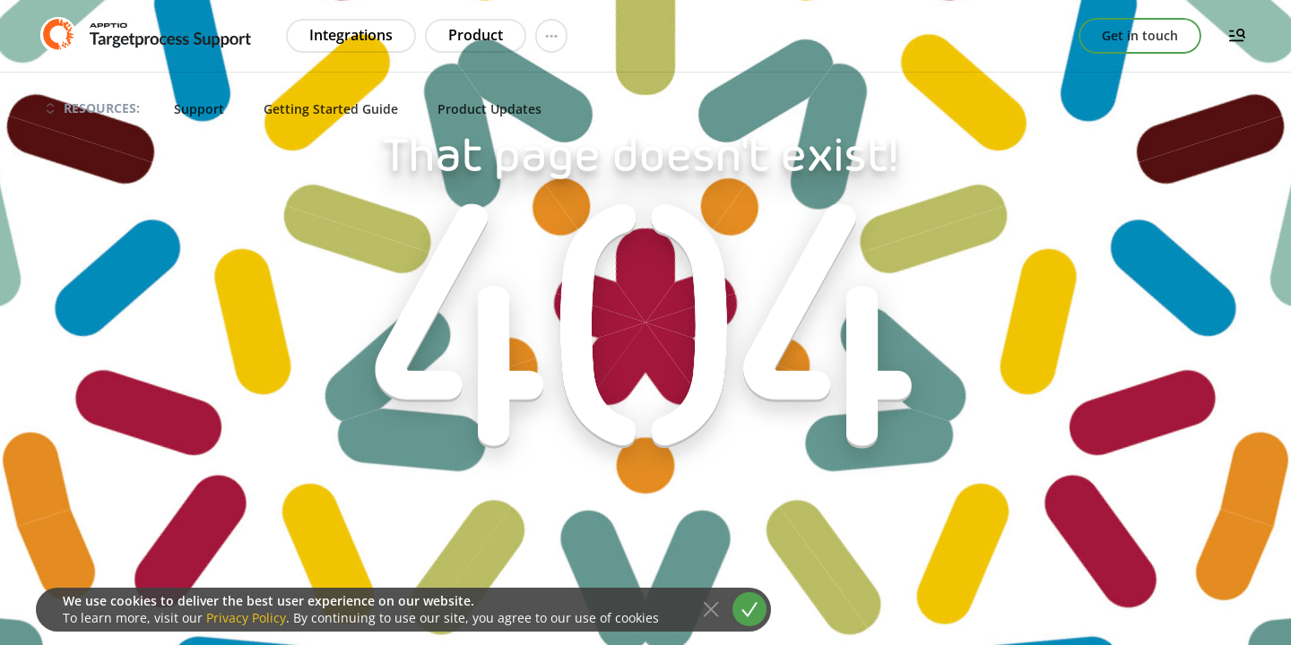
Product (475, 35)
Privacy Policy (246, 617)
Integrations (351, 35)
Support (199, 108)
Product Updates (490, 108)
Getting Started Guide (331, 108)
